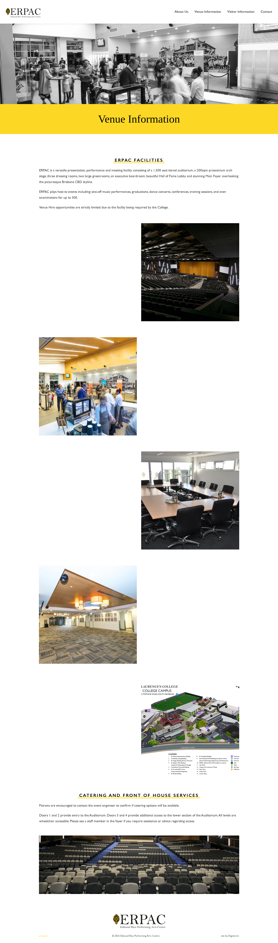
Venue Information (207, 12)
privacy (42, 935)
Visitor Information (240, 12)
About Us (181, 12)
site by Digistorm (230, 935)
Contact (266, 12)
